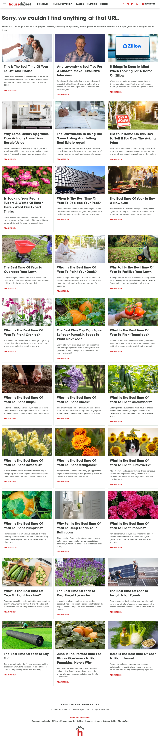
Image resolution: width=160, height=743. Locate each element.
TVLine (55, 721)
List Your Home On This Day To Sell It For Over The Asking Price (133, 139)
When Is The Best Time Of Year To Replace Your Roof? (79, 201)
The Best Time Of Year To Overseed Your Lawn (23, 270)
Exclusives (42, 4)
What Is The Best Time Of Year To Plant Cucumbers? (131, 400)
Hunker (88, 721)
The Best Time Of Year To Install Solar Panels (129, 593)
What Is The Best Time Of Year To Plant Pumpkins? (23, 526)
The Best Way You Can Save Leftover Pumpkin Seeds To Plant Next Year (79, 335)
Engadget (36, 721)
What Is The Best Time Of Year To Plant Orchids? (23, 333)
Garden (80, 4)
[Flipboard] (132, 4)
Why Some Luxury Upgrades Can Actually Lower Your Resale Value (26, 138)
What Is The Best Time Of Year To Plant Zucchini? (23, 593)
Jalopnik (46, 721)
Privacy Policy (90, 704)
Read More (9, 90)
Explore (63, 721)
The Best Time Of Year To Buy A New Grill (132, 201)
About (64, 704)
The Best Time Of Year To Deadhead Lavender (76, 593)
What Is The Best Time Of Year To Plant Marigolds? (77, 463)
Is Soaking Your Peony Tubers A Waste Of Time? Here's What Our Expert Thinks (23, 205)
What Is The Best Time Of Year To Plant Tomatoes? (129, 333)
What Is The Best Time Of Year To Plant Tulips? (23, 400)
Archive (75, 704)
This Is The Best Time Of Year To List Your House (26, 69)
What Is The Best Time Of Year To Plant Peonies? (129, 526)
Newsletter (148, 4)
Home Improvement (62, 4)
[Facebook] (123, 4)
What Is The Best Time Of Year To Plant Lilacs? (76, 400)
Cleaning (92, 4)
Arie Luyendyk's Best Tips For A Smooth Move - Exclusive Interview (79, 71)
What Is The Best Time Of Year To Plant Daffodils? (23, 463)
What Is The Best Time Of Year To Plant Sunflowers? (130, 463)
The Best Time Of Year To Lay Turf (26, 656)
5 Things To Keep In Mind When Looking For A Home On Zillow (131, 71)
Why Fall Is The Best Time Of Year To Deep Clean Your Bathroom (79, 528)
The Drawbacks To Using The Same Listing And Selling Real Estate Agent (79, 138)
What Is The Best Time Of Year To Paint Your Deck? (77, 270)
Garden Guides (76, 721)
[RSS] (137, 4)
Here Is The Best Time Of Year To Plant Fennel (133, 656)
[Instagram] (128, 4)
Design (104, 4)
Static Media (64, 709)
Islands (97, 721)
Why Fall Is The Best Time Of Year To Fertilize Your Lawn (132, 270)
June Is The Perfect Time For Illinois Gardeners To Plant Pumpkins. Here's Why (79, 658)
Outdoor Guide (109, 721)
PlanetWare (123, 721)
